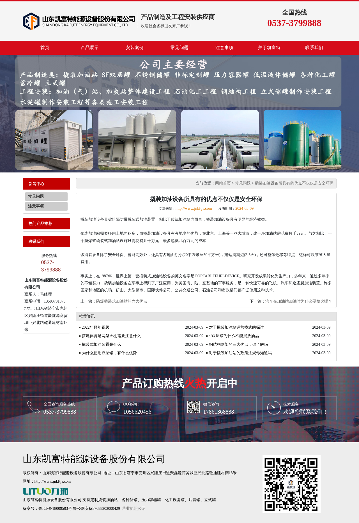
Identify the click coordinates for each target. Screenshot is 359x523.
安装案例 (135, 47)
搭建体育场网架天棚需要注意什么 (111, 336)
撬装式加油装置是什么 (101, 344)
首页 (44, 47)
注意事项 (224, 47)
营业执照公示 (134, 508)
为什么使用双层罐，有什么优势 (109, 353)
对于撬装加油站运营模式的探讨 (236, 327)
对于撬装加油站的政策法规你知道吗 (240, 353)
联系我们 (314, 47)
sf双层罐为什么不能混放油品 (234, 336)
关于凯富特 (269, 47)
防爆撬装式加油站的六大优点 (121, 301)
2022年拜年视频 (95, 327)
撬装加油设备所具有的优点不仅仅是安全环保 (294, 183)
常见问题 (179, 47)
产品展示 (90, 47)
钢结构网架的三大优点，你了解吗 (238, 344)
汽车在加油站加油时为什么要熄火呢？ (298, 301)
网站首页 (223, 183)
